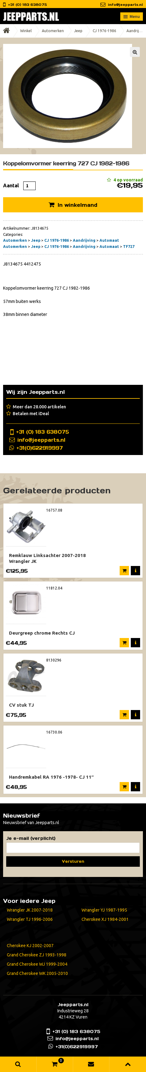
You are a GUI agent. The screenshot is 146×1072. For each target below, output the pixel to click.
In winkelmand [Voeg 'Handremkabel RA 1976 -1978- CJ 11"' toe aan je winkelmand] (124, 786)
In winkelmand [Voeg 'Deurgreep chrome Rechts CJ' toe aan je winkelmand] (124, 642)
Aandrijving (84, 240)
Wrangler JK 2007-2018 (30, 910)
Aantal (11, 185)
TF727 (129, 247)
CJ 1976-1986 (104, 31)
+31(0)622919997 (39, 448)
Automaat (109, 240)
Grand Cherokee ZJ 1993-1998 (36, 954)
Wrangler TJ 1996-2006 (30, 919)
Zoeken (18, 1064)
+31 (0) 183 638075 (42, 432)
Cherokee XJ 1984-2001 (105, 919)
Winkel (26, 31)
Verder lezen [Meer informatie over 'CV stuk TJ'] (124, 714)
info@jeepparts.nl (125, 4)
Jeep (78, 31)
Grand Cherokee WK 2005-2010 (37, 973)
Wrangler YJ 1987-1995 (104, 910)
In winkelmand (77, 205)
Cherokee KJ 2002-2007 (30, 945)
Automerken (53, 31)
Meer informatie (135, 570)
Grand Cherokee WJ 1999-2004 (37, 964)
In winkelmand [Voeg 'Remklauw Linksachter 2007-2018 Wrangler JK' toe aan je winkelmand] (124, 570)
